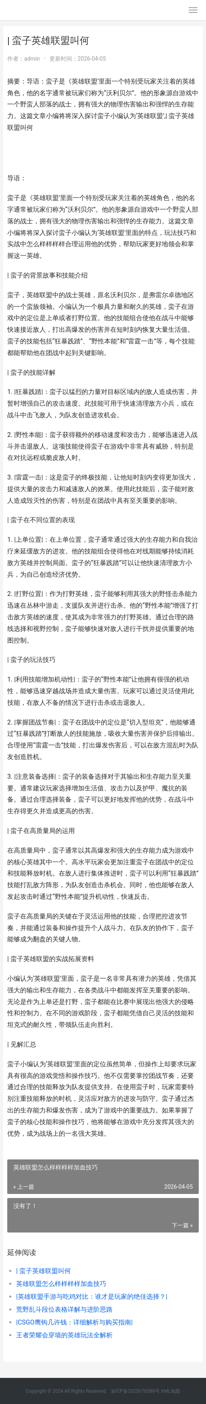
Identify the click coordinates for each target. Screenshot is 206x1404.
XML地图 (170, 1391)
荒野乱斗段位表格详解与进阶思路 (64, 1309)
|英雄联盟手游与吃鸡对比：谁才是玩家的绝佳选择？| (91, 1296)
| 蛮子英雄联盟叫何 (43, 1271)
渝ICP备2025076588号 (135, 1391)
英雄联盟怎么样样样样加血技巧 (61, 1284)
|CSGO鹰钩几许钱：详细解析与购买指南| (74, 1322)
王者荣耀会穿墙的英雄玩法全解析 (64, 1335)
